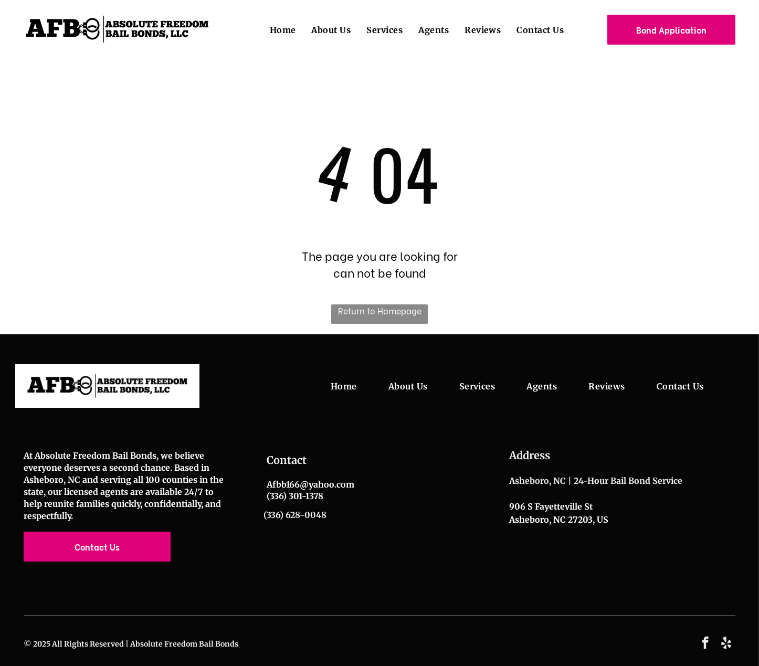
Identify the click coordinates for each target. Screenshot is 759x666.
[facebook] (705, 643)
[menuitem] (275, 29)
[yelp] (726, 643)
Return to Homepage (379, 310)
